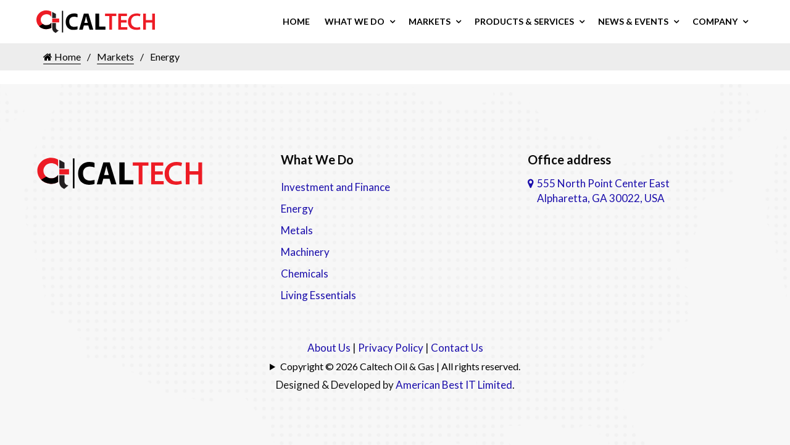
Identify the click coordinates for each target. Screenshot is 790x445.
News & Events (633, 21)
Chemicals (304, 273)
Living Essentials (318, 295)
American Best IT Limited (454, 384)
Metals (297, 230)
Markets (430, 21)
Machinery (305, 251)
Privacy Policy (390, 347)
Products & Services (524, 21)
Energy (297, 208)
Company (715, 21)
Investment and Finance (335, 186)
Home (296, 21)
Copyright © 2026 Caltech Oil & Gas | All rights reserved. (400, 366)
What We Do (355, 21)
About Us (329, 347)
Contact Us (457, 347)
